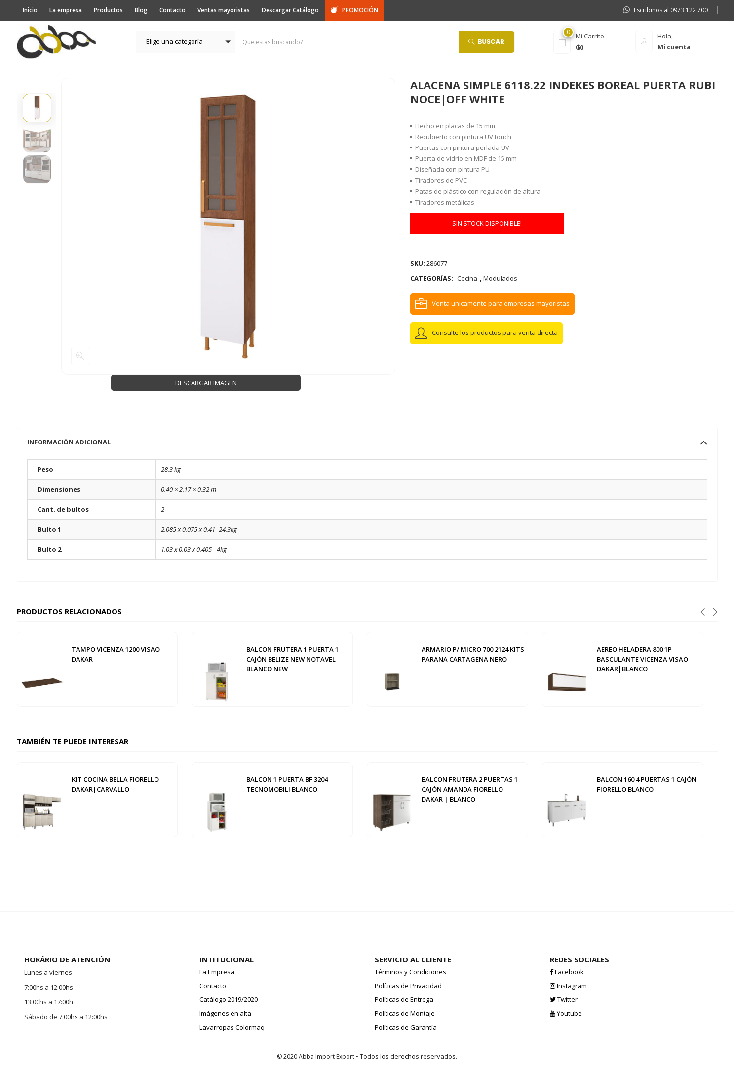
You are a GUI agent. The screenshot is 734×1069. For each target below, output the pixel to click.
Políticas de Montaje (405, 1013)
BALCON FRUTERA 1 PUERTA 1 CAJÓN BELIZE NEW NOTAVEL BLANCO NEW (292, 659)
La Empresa (216, 971)
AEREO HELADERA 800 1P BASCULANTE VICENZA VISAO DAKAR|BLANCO (642, 659)
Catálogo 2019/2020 (228, 999)
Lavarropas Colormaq (232, 1027)
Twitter (564, 999)
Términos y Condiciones (410, 971)
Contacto (172, 10)
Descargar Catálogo (290, 10)
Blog (141, 10)
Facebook (567, 971)
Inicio (30, 10)
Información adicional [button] (367, 442)
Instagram (568, 985)
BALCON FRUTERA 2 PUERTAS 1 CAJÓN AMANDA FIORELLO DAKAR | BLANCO (470, 789)
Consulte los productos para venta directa (495, 332)
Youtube (566, 1013)
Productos (108, 10)
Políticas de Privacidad (408, 985)
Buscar (486, 41)
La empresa (65, 10)
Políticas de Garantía (406, 1027)
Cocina (467, 278)
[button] (185, 42)
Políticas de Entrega (404, 999)
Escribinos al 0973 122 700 (665, 10)
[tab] (367, 442)
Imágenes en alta (225, 1013)
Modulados (500, 278)
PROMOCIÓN (354, 10)
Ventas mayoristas (223, 10)
